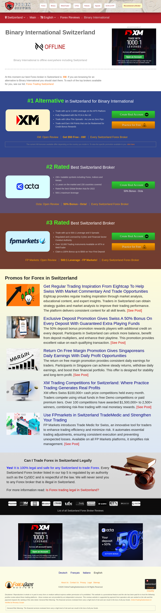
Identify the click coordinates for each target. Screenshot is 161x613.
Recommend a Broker (132, 6)
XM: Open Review (47, 141)
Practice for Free (136, 124)
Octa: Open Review (47, 208)
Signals (97, 6)
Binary (53, 6)
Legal (90, 583)
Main (33, 17)
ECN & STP (110, 6)
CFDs (77, 6)
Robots (87, 6)
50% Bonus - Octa (137, 190)
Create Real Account (136, 115)
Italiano (87, 573)
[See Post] (134, 310)
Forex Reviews (70, 17)
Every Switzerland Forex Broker (109, 141)
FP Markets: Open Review (40, 264)
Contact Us (74, 583)
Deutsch (63, 573)
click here (131, 144)
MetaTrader (65, 6)
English (48, 17)
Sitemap (96, 583)
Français (75, 573)
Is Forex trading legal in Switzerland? (66, 488)
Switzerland (15, 17)
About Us (64, 583)
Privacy (83, 583)
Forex (43, 6)
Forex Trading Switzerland (40, 84)
